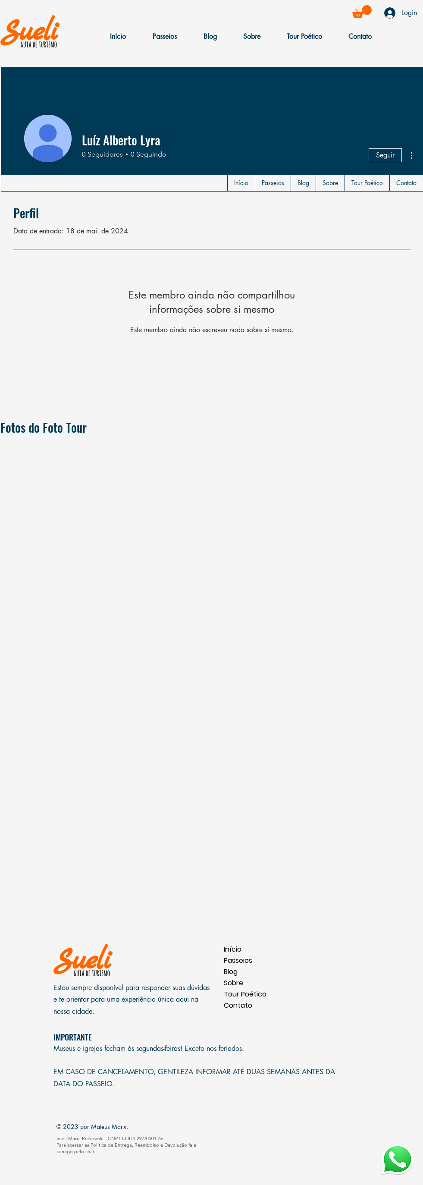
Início (232, 949)
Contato (238, 1005)
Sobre (233, 983)
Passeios (238, 960)
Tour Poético (245, 994)
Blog (231, 972)
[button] (362, 11)
